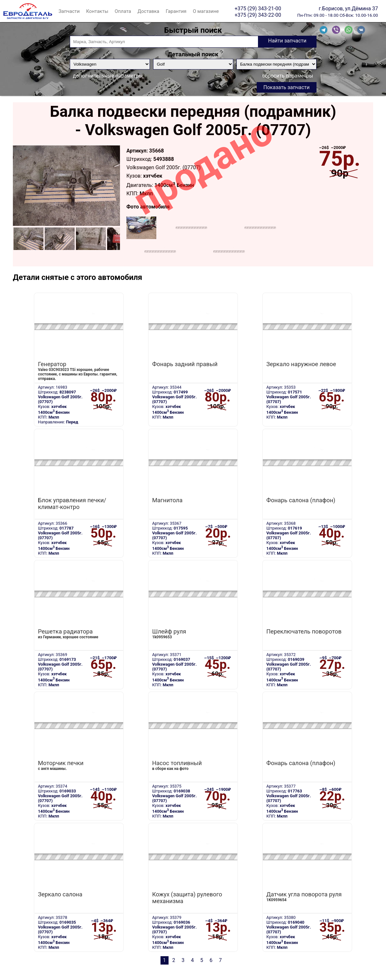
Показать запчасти (286, 87)
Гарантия (176, 11)
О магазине (206, 11)
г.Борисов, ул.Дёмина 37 (348, 8)
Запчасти (69, 11)
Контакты (97, 11)
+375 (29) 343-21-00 (257, 8)
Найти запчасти (287, 41)
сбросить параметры (287, 76)
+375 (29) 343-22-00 (257, 15)
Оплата (123, 11)
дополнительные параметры (108, 76)
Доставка (148, 11)
